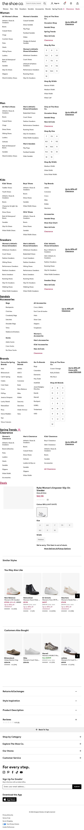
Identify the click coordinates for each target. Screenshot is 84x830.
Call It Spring (5, 377)
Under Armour (22, 410)
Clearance (48, 40)
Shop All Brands (56, 383)
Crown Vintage (55, 369)
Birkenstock (5, 373)
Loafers (4, 55)
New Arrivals (49, 36)
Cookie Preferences (8, 827)
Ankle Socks (10, 342)
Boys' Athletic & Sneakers (50, 251)
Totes (7, 328)
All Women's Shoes (10, 16)
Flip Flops (26, 29)
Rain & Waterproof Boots (8, 61)
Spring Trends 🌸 (58, 9)
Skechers (47, 208)
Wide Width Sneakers (31, 138)
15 (51, 157)
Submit (77, 787)
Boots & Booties (7, 449)
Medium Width (49, 89)
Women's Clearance (6, 437)
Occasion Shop (50, 23)
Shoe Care (37, 320)
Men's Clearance (30, 436)
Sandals (31, 9)
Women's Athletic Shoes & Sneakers (30, 50)
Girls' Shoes (28, 212)
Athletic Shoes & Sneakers (8, 22)
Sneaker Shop (50, 280)
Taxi (2, 418)
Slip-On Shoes (7, 70)
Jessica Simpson (6, 397)
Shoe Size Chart (50, 223)
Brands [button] (48, 9)
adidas (46, 188)
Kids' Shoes (7, 184)
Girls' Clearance (49, 445)
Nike (46, 200)
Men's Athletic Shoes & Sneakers (30, 108)
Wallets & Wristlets (12, 332)
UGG (35, 414)
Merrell (36, 397)
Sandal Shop (49, 27)
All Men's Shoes (8, 107)
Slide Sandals (28, 156)
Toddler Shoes (7, 188)
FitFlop (3, 393)
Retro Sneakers (7, 274)
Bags (8, 303)
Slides (25, 37)
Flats (4, 43)
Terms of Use (6, 818)
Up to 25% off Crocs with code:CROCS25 (74, 386)
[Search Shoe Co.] (33, 3)
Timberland (38, 409)
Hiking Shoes (7, 51)
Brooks (19, 377)
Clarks (3, 381)
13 (57, 152)
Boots (4, 27)
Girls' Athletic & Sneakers (49, 257)
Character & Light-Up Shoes (9, 207)
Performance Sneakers (31, 70)
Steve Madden (6, 414)
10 (46, 71)
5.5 (46, 55)
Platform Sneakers (8, 270)
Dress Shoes (6, 129)
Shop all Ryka (41, 493)
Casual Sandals (28, 21)
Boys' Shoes (28, 184)
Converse (47, 192)
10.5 (51, 71)
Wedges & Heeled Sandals (29, 42)
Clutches (9, 311)
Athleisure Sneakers (30, 55)
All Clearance (50, 469)
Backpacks (9, 307)
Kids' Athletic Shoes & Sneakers (51, 245)
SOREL (36, 405)
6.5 (57, 55)
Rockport (37, 401)
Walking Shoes (7, 287)
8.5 (46, 66)
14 (46, 157)
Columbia (37, 370)
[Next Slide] (77, 596)
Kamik (36, 393)
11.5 (46, 152)
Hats (35, 315)
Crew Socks (10, 346)
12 (46, 76)
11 (56, 71)
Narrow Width (49, 85)
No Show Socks (11, 350)
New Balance (22, 389)
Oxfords (5, 142)
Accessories (49, 214)
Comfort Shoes (7, 39)
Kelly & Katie (54, 373)
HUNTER (37, 383)
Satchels (9, 320)
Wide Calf (47, 98)
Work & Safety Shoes (9, 78)
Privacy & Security (8, 815)
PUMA (46, 204)
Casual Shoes (7, 31)
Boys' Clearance (50, 441)
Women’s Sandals (30, 16)
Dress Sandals (28, 25)
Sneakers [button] (23, 9)
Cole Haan (4, 385)
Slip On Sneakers (50, 270)
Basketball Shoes (29, 113)
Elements (37, 375)
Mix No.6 (53, 377)
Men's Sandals (29, 144)
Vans (19, 414)
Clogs (4, 35)
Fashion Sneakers (29, 121)
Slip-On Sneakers (29, 78)
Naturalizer (5, 406)
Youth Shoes (6, 192)
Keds (19, 385)
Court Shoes (27, 59)
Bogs (35, 366)
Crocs (46, 196)
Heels (4, 47)
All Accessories (40, 303)
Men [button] (11, 9)
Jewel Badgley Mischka (39, 388)
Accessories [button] (39, 9)
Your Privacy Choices (11, 824)
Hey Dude (37, 379)
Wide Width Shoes (8, 230)
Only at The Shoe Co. (51, 17)
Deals (78, 9)
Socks (8, 338)
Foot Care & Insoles (40, 311)
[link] (12, 602)
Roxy (2, 410)
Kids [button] (16, 9)
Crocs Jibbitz (38, 307)
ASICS (19, 373)
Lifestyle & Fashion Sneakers (29, 65)
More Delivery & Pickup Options (57, 549)
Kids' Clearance (50, 436)
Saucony (20, 401)
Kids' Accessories (41, 345)
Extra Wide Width (50, 174)
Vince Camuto (6, 422)
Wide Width (48, 94)
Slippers (5, 74)
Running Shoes (28, 74)
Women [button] (5, 9)
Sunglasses (37, 328)
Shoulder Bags (11, 324)
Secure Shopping (7, 821)
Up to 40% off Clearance (71, 43)
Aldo (2, 369)
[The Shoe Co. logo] (13, 3)
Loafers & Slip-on (29, 463)
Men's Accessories (41, 340)
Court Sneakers (28, 258)
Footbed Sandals (29, 33)
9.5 (57, 66)
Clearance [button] (70, 9)
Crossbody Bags (11, 315)
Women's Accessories (38, 335)
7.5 (52, 61)
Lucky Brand (5, 401)
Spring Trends (50, 32)
